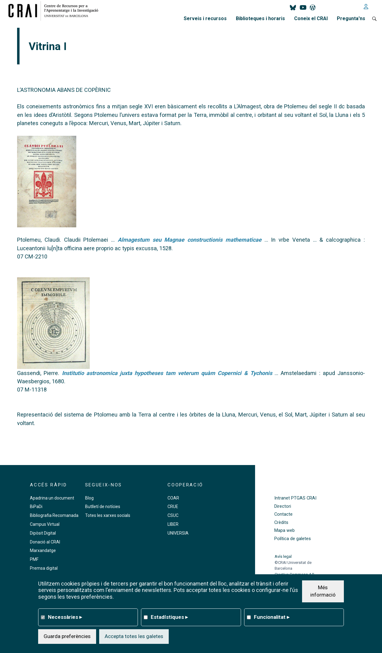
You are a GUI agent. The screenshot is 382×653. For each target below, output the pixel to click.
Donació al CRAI (45, 541)
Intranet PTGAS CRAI (295, 498)
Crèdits (281, 522)
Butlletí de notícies (102, 506)
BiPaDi (36, 506)
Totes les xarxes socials (107, 515)
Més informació (323, 591)
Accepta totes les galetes (134, 636)
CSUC (173, 515)
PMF (34, 559)
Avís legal (283, 556)
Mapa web (284, 530)
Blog (89, 498)
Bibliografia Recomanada (54, 515)
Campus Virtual (44, 524)
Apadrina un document (52, 498)
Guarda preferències (67, 636)
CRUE (173, 506)
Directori (282, 506)
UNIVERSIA (178, 533)
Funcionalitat (272, 617)
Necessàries (65, 617)
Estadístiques (169, 617)
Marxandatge (43, 550)
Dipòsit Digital (43, 533)
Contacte (283, 514)
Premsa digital (44, 568)
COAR (173, 498)
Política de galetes (292, 538)
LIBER (173, 524)
